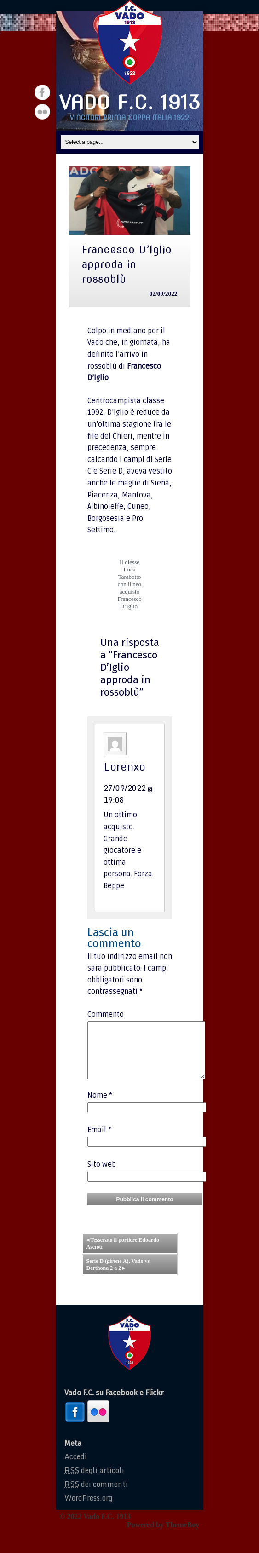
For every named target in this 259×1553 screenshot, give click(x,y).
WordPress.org (88, 1509)
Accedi (75, 1467)
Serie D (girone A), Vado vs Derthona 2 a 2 (118, 1275)
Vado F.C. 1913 (129, 102)
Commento (105, 1014)
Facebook (42, 92)
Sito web (101, 1175)
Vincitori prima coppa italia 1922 (129, 117)
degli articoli (94, 1481)
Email (99, 1141)
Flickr (42, 111)
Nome (99, 1106)
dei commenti (96, 1495)
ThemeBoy (183, 1536)
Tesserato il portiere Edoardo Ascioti (122, 1254)
